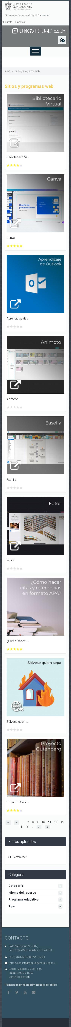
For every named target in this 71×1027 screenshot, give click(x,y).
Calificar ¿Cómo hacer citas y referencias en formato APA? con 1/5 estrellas (8, 649)
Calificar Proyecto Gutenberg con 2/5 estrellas (11, 810)
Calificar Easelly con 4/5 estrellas (18, 488)
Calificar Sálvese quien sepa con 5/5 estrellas (21, 730)
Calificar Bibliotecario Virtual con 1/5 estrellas (8, 165)
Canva (11, 238)
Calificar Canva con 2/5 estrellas (11, 246)
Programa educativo (24, 899)
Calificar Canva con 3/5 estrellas (14, 246)
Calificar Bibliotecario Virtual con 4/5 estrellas (18, 165)
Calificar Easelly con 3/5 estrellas (14, 488)
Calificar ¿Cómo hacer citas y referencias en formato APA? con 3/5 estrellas (14, 649)
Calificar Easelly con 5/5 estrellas (21, 488)
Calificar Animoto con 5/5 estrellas (21, 407)
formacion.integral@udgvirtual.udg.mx (32, 962)
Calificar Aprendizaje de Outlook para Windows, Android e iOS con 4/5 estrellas (18, 326)
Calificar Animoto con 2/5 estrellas (11, 407)
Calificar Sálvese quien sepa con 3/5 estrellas (14, 730)
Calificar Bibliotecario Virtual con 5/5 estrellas (21, 165)
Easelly (11, 480)
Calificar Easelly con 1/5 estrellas (8, 488)
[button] (62, 40)
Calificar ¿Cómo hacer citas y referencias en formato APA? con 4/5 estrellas (18, 649)
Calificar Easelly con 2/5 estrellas (11, 488)
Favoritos (20, 22)
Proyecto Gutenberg (18, 802)
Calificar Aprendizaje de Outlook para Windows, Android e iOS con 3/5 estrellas (14, 326)
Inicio (7, 71)
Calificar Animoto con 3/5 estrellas (14, 407)
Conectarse (43, 15)
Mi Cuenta (7, 22)
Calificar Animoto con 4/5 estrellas (18, 407)
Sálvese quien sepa (18, 721)
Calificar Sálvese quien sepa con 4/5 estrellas (18, 730)
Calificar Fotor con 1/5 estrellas (8, 568)
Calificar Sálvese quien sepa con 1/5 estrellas (8, 730)
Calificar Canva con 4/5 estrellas (18, 246)
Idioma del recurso (22, 892)
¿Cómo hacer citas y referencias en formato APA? (18, 641)
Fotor (10, 560)
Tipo (12, 906)
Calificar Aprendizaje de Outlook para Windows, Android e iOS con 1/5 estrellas (8, 326)
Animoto (12, 399)
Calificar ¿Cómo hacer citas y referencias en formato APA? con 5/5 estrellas (21, 649)
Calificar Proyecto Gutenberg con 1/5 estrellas (8, 810)
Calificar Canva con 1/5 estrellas (8, 246)
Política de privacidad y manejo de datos (31, 984)
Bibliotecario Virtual (18, 157)
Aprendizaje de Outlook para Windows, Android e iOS (18, 318)
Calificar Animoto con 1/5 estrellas (8, 407)
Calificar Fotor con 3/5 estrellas (14, 568)
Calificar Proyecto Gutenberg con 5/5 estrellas (21, 810)
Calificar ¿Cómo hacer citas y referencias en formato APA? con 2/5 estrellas (11, 649)
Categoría (16, 886)
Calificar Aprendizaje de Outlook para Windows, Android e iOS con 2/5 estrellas (11, 326)
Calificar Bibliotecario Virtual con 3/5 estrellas (14, 165)
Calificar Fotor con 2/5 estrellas (11, 568)
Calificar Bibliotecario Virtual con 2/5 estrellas (11, 165)
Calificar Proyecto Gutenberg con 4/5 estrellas (18, 810)
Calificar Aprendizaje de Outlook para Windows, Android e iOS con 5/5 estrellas (21, 326)
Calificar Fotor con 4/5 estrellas (18, 568)
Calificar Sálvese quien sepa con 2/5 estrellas (11, 730)
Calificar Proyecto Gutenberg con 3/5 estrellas (14, 810)
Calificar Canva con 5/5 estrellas (21, 246)
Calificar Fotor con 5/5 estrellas (21, 568)
